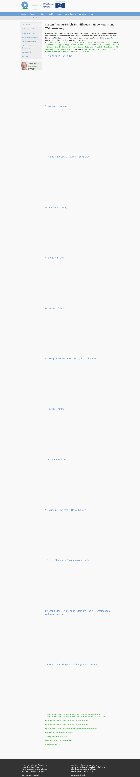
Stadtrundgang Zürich (29, 33)
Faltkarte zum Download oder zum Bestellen (59, 733)
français (32, 14)
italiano (42, 14)
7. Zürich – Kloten (60, 47)
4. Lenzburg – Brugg (53, 44)
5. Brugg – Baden (69, 44)
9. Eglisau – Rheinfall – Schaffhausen (99, 47)
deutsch (23, 14)
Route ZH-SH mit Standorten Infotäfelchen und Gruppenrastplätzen (66, 724)
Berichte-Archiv (26, 52)
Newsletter (82, 14)
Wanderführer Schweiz (52, 745)
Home (22, 18)
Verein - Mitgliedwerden (29, 42)
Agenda (60, 14)
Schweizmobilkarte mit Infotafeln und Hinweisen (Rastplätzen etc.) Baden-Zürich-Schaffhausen (75, 716)
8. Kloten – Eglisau (76, 47)
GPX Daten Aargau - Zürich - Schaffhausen (58, 741)
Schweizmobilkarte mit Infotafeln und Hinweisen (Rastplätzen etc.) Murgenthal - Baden (73, 714)
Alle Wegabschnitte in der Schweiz (56, 737)
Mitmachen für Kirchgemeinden (27, 47)
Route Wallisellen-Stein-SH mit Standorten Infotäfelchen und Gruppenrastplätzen (71, 729)
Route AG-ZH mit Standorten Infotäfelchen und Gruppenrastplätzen (66, 720)
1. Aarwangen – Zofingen (56, 42)
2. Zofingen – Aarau (75, 42)
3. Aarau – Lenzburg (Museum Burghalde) (101, 42)
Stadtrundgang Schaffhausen (31, 29)
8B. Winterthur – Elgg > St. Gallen (77, 51)
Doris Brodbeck (32, 66)
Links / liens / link (70, 14)
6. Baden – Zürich (85, 44)
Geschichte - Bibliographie (30, 37)
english (51, 14)
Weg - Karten (36, 18)
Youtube (91, 14)
